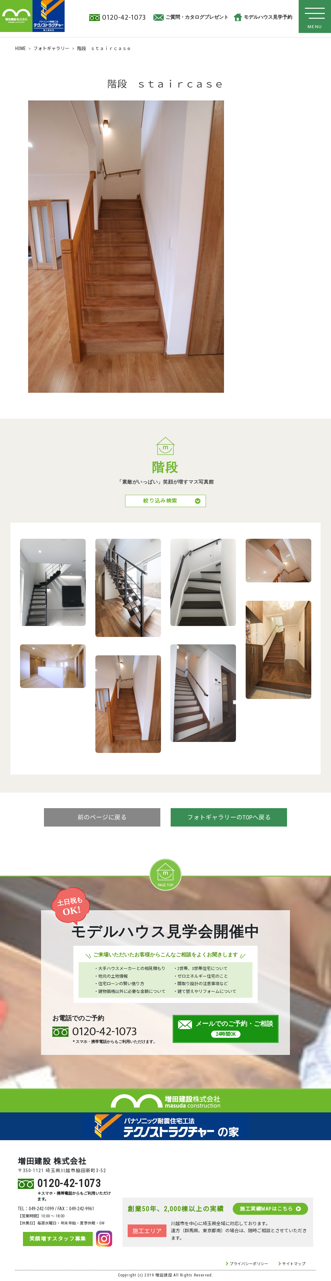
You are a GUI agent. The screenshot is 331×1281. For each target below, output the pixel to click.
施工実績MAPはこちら (269, 1209)
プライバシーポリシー (249, 1265)
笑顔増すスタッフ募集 (55, 1240)
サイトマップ (293, 1265)
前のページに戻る (102, 819)
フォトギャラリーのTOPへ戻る (229, 819)
